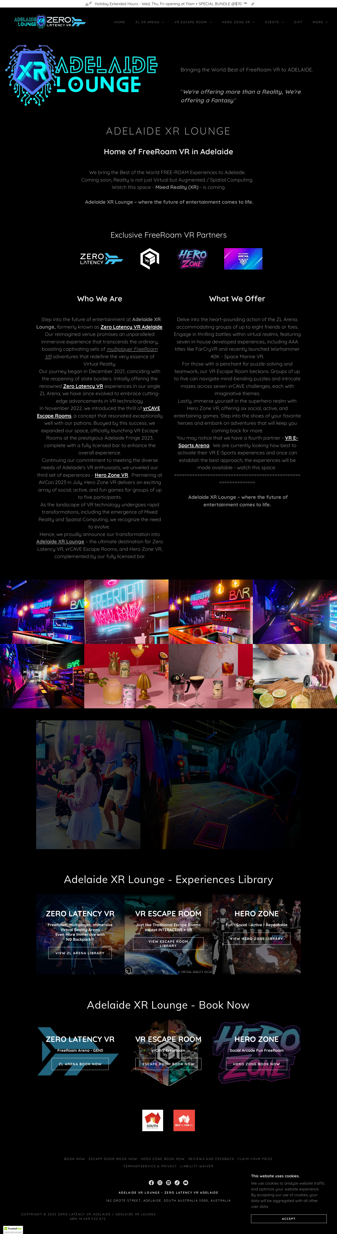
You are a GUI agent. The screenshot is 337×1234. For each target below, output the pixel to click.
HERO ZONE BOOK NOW (256, 1064)
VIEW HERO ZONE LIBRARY (256, 939)
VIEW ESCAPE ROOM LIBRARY (168, 943)
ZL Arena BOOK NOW (80, 1064)
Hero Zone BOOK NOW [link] (163, 1159)
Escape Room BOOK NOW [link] (113, 1159)
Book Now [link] (74, 1159)
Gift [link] (298, 22)
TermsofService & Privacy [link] (150, 1166)
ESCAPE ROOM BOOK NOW (168, 1064)
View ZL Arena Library (80, 953)
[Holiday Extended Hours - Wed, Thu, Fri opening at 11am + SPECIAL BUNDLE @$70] (168, 4)
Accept (289, 1218)
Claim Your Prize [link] (255, 1159)
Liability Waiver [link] (196, 1166)
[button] (148, 22)
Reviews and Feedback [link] (211, 1159)
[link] (49, 21)
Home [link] (120, 22)
